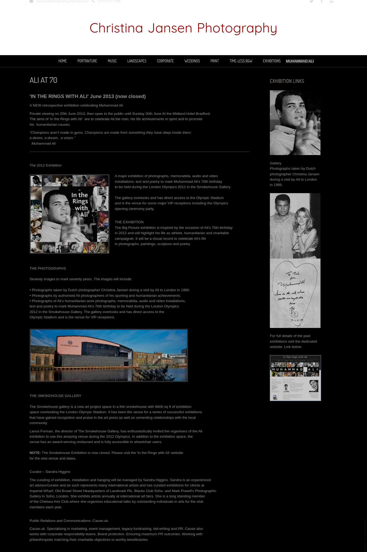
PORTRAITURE (87, 61)
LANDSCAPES (136, 61)
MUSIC (112, 61)
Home (63, 61)
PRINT (214, 61)
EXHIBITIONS (272, 61)
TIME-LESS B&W (241, 61)
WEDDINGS (192, 61)
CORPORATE (165, 61)
